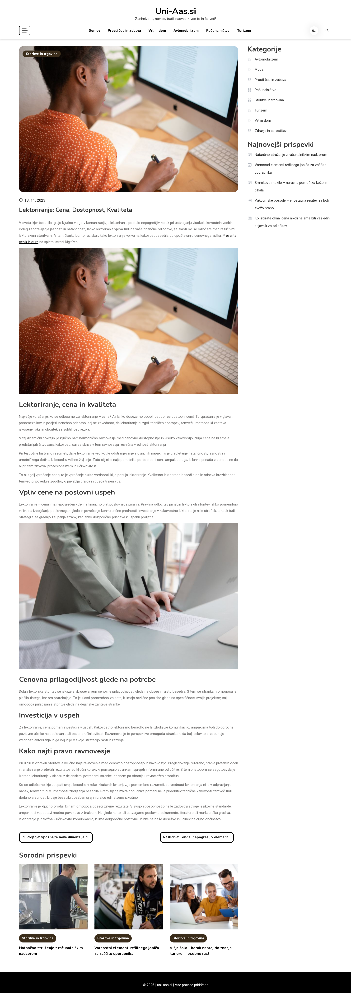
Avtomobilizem (186, 30)
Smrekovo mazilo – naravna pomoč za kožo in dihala (291, 186)
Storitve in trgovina (41, 54)
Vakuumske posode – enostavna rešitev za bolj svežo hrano (292, 204)
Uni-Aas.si (175, 11)
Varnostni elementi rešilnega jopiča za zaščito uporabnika (291, 169)
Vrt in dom (157, 30)
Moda (259, 69)
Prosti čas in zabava (124, 30)
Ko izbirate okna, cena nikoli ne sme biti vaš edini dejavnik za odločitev (292, 222)
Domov (94, 30)
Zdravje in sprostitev (270, 131)
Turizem (244, 30)
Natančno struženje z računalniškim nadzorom (291, 155)
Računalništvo (217, 30)
